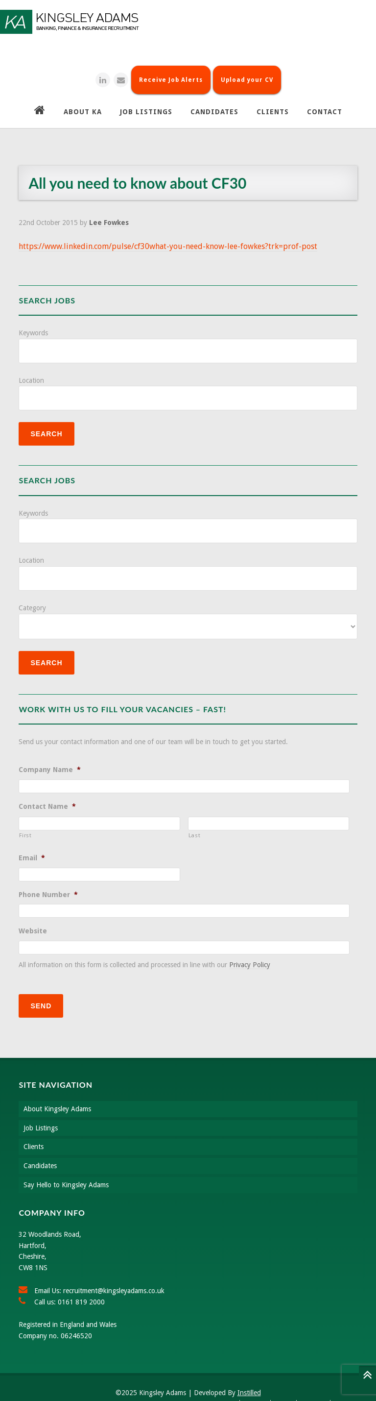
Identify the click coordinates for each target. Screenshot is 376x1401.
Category (32, 596)
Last (194, 823)
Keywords (33, 321)
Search (227, 1384)
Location (31, 368)
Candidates (40, 1146)
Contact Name (47, 794)
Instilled (249, 1372)
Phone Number (48, 882)
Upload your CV (247, 67)
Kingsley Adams (188, 22)
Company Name (50, 757)
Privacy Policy (249, 952)
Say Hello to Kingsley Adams (66, 1165)
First (25, 823)
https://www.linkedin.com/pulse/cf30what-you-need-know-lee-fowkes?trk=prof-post (168, 234)
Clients (34, 1126)
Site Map (314, 1384)
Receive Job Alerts (171, 67)
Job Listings (41, 1108)
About (284, 1384)
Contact (256, 1384)
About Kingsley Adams (57, 1089)
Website (33, 919)
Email (32, 846)
